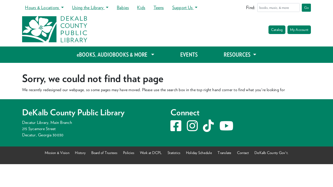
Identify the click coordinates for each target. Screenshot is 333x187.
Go (306, 7)
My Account (299, 30)
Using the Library (88, 7)
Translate (224, 152)
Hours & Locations (42, 7)
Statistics (174, 152)
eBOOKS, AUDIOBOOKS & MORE (113, 54)
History (80, 152)
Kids (141, 7)
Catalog (277, 30)
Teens (158, 7)
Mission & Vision (57, 152)
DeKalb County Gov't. (271, 152)
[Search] (278, 7)
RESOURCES (238, 54)
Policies (128, 152)
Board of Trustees (104, 152)
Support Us (183, 7)
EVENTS (189, 54)
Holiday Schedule (199, 152)
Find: (250, 7)
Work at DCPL (151, 152)
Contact (243, 152)
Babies (123, 7)
